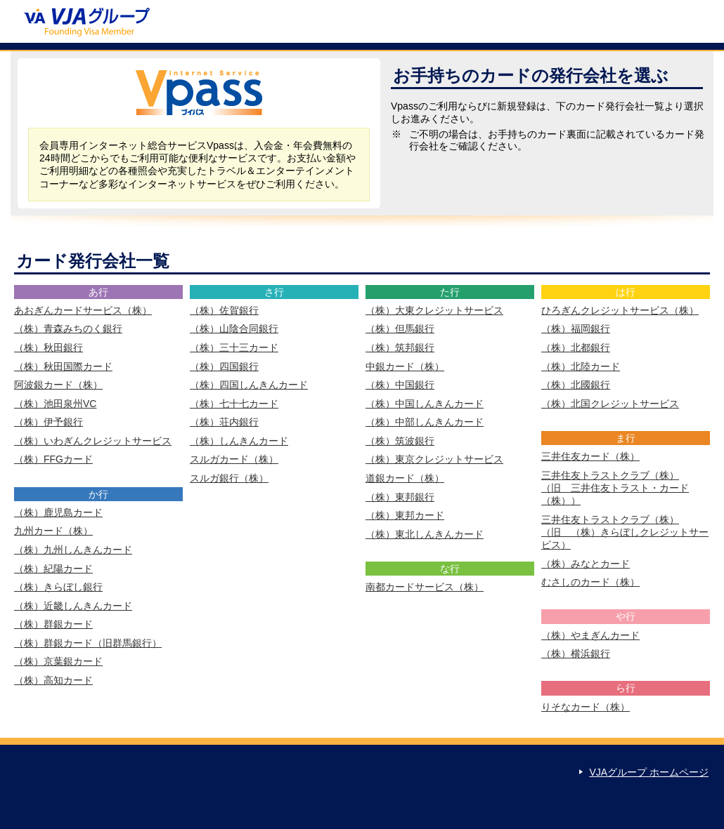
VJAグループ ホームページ (649, 772)
